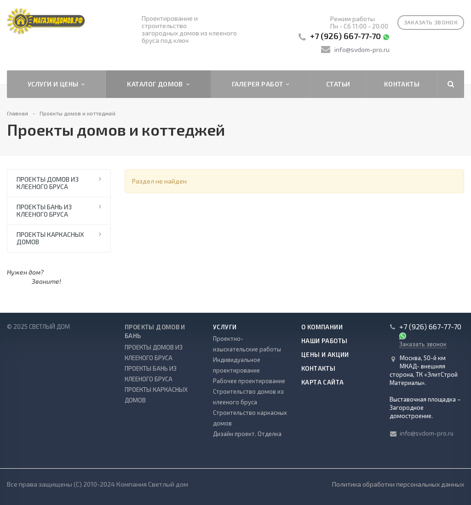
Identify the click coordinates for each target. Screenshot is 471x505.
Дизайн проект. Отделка (247, 433)
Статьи (338, 84)
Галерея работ (260, 84)
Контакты (401, 84)
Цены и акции (325, 354)
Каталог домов (158, 84)
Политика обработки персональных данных (398, 484)
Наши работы (324, 340)
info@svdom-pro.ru (362, 49)
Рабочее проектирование (249, 380)
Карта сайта (322, 382)
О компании (322, 327)
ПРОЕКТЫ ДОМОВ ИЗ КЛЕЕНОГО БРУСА (48, 182)
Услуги (224, 327)
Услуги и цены (56, 84)
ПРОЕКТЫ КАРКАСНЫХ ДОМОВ (50, 238)
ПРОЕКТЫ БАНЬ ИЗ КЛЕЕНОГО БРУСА (44, 210)
